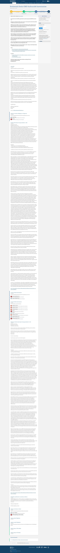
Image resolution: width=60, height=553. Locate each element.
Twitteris (47, 20)
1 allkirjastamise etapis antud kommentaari (20, 539)
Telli (41, 28)
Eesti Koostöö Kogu (45, 38)
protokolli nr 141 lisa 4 (15, 314)
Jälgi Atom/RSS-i (43, 33)
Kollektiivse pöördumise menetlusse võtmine (17, 514)
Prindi (41, 41)
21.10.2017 (12, 529)
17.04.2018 (12, 67)
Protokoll (13, 312)
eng (49, 1)
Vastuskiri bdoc (14, 117)
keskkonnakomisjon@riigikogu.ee (18, 110)
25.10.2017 (12, 519)
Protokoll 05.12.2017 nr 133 (15, 316)
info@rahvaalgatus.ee (14, 550)
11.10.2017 (12, 533)
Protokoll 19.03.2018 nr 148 (15, 296)
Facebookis (42, 20)
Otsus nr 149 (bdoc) (14, 512)
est (47, 1)
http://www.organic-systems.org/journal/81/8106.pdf (20, 49)
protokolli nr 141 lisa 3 (15, 305)
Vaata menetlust (21, 16)
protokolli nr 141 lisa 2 (15, 307)
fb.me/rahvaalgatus (14, 551)
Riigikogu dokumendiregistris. (21, 117)
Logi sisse (45, 1)
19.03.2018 (12, 123)
